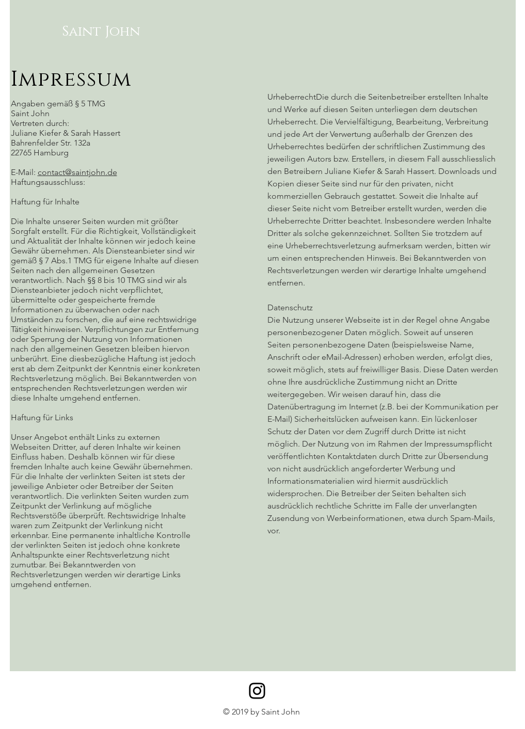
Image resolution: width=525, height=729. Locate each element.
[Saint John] (101, 32)
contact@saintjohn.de (77, 172)
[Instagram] (257, 691)
